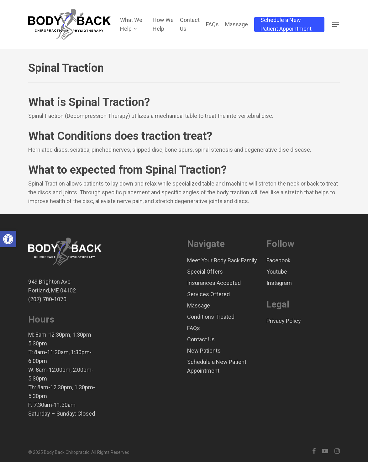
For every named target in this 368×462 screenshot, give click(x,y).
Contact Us (201, 339)
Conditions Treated (210, 316)
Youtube (276, 271)
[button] (8, 239)
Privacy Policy (283, 321)
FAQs (193, 328)
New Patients (204, 350)
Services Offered (208, 294)
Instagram (279, 283)
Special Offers (205, 271)
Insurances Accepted (214, 283)
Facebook (278, 260)
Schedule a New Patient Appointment (216, 366)
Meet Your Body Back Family (222, 260)
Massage (198, 305)
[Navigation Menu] (336, 24)
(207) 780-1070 (47, 299)
